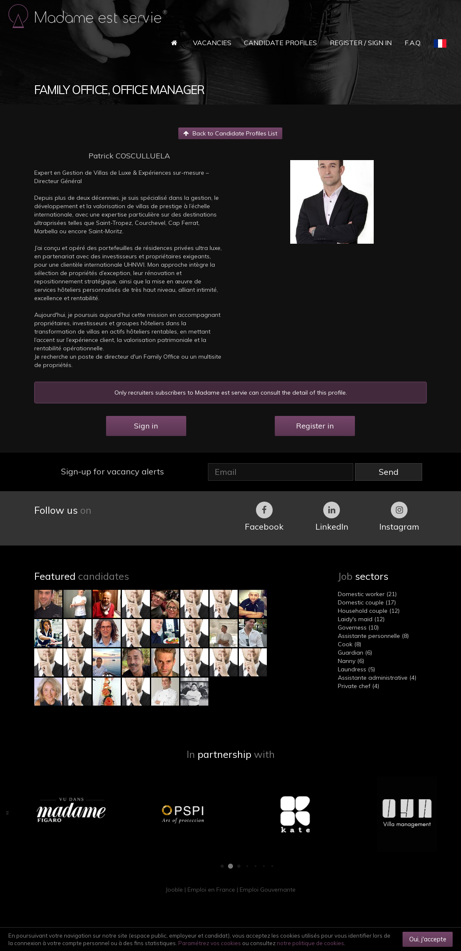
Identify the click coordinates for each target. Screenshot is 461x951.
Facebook (264, 517)
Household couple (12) (369, 610)
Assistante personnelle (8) (373, 636)
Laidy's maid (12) (361, 619)
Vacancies (212, 42)
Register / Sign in (361, 42)
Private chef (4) (358, 686)
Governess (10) (358, 627)
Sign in (146, 426)
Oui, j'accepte (427, 939)
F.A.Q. (413, 42)
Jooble (174, 889)
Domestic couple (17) (367, 602)
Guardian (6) (355, 652)
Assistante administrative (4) (377, 677)
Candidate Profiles (280, 42)
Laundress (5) (356, 669)
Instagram (399, 517)
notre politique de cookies (310, 943)
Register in (315, 426)
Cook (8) (349, 644)
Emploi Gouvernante (268, 889)
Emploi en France (211, 889)
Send (388, 472)
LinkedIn (331, 517)
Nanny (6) (351, 661)
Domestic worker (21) (367, 594)
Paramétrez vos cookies (209, 943)
